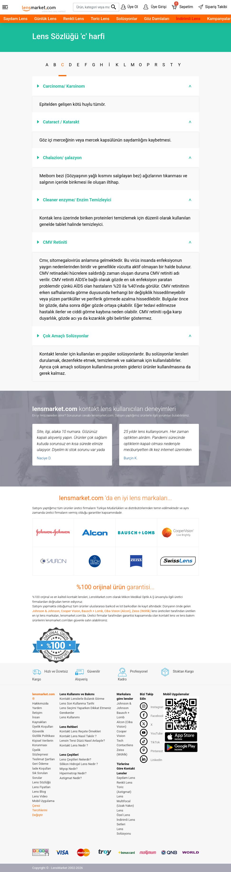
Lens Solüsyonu (124, 831)
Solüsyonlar (126, 18)
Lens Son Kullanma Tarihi (76, 703)
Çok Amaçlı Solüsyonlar (118, 335)
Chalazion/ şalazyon (118, 157)
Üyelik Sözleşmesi (40, 752)
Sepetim (182, 6)
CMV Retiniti (118, 242)
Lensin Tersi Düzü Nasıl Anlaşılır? (82, 740)
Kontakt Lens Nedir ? (73, 745)
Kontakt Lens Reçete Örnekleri (80, 731)
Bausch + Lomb (92, 611)
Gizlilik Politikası (43, 736)
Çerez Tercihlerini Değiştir (39, 810)
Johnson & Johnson (46, 611)
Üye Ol (129, 7)
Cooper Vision (70, 611)
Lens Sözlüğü (41, 782)
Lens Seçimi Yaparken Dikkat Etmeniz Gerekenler (85, 710)
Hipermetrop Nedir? (72, 773)
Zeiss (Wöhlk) (141, 611)
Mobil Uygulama (43, 801)
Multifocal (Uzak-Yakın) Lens (125, 805)
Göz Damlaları (156, 18)
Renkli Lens (73, 18)
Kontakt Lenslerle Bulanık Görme (81, 698)
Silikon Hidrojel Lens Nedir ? (78, 764)
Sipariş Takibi (212, 7)
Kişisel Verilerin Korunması (42, 743)
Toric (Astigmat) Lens (124, 791)
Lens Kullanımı (69, 717)
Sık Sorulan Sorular (40, 775)
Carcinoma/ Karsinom (118, 86)
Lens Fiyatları (41, 787)
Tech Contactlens (125, 743)
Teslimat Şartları (43, 759)
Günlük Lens (45, 18)
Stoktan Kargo (177, 671)
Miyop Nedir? (68, 769)
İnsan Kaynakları (39, 719)
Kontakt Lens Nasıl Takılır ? (77, 736)
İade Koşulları (41, 768)
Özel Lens (123, 815)
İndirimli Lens (188, 18)
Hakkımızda (40, 703)
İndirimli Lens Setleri (126, 822)
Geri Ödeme (40, 764)
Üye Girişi (155, 7)
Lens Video (40, 796)
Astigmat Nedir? (70, 778)
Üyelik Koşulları (42, 726)
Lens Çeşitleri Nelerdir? (75, 759)
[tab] (115, 86)
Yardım (37, 708)
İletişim (37, 713)
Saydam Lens (15, 18)
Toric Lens (100, 18)
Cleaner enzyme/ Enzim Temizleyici (118, 199)
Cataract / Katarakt (118, 121)
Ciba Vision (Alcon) (117, 611)
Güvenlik (38, 731)
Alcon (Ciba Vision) (125, 724)
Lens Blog (39, 791)
